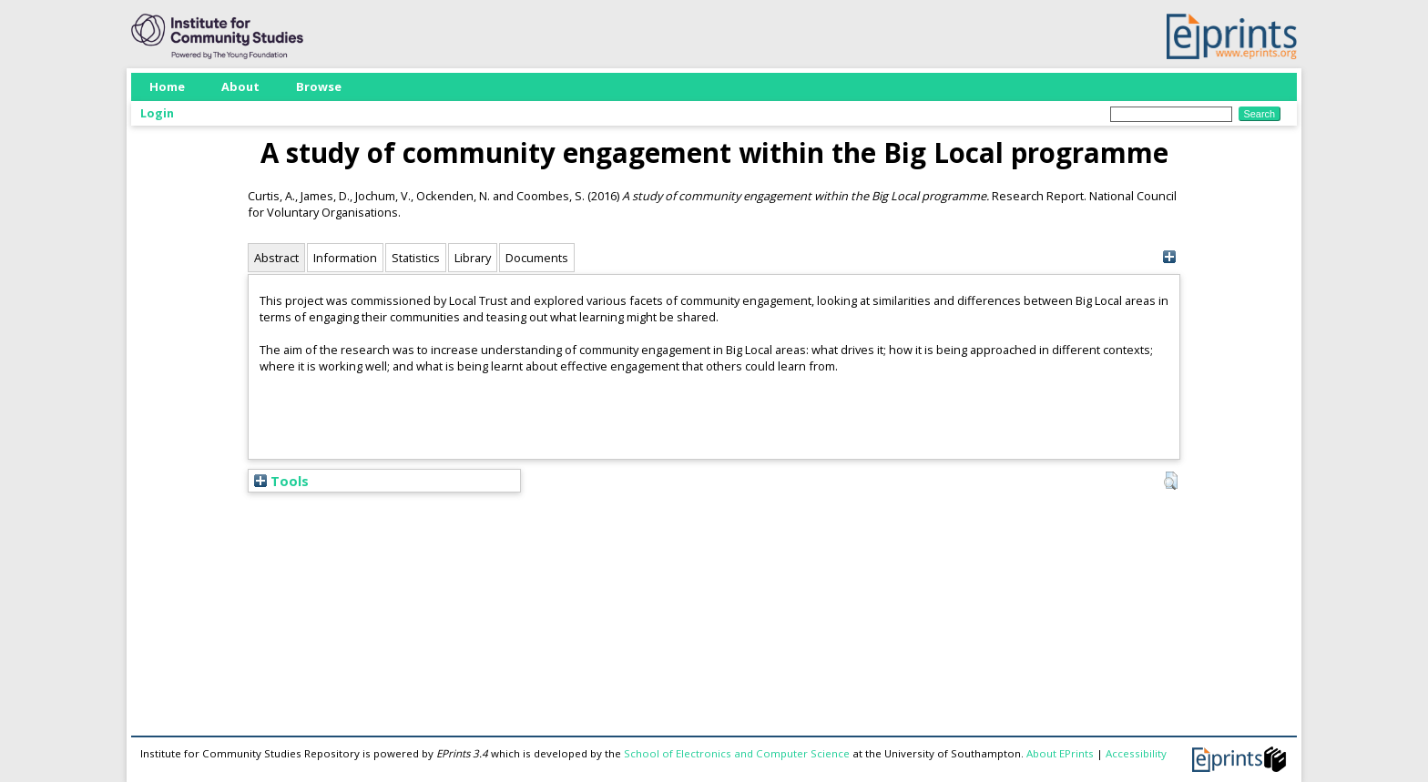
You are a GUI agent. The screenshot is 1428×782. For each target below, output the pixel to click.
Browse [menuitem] (319, 86)
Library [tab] (472, 257)
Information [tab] (345, 257)
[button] (1171, 481)
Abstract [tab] (276, 257)
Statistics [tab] (416, 257)
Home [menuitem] (167, 86)
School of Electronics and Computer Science (737, 753)
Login (157, 113)
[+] (1169, 257)
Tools (281, 481)
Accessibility (1136, 753)
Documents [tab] (536, 257)
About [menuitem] (240, 86)
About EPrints (1060, 753)
